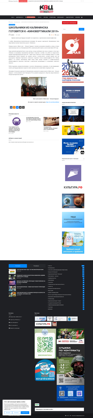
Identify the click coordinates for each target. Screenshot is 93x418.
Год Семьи (50, 307)
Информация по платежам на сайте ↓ (44, 409)
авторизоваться (30, 142)
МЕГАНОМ (50, 309)
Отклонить (16, 412)
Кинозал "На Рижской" (53, 271)
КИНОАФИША (51, 280)
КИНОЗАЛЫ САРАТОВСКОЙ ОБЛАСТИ (56, 296)
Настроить (8, 412)
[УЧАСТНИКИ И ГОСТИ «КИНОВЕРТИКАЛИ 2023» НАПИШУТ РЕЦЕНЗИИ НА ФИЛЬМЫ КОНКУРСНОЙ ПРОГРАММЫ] (16, 121)
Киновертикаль (17, 22)
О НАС (12, 17)
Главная (11, 22)
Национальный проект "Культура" (55, 274)
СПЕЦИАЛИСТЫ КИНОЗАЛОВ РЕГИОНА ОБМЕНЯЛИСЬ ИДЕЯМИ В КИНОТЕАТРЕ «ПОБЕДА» (45, 1)
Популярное (36, 265)
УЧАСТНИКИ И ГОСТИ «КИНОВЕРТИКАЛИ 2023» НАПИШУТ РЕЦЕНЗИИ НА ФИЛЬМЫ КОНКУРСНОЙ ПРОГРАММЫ (14, 129)
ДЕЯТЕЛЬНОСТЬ (19, 17)
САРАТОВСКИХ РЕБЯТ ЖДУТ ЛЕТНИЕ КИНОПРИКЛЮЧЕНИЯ (30, 269)
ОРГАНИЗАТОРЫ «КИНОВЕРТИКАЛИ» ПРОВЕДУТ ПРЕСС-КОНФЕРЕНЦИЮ (51, 128)
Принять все (25, 412)
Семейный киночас (52, 278)
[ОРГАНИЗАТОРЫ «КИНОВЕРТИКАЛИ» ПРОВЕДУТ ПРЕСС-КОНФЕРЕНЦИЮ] (51, 121)
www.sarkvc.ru (15, 325)
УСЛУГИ (39, 17)
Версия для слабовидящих (69, 22)
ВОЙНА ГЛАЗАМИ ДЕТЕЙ (53, 292)
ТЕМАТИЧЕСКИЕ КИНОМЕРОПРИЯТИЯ (55, 304)
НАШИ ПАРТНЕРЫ (70, 17)
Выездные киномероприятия (54, 288)
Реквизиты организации (14, 328)
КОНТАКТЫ (77, 17)
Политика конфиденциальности (78, 415)
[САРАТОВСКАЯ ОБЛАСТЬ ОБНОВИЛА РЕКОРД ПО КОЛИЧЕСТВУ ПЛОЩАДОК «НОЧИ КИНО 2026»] (12, 294)
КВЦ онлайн (50, 290)
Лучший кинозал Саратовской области (56, 284)
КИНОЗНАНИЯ (60, 17)
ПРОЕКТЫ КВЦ (53, 17)
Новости (50, 265)
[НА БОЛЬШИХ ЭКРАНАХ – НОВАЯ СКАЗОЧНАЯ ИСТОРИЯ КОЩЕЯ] (12, 288)
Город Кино (50, 282)
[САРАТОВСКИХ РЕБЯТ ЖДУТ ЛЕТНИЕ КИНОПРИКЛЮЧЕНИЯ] (12, 271)
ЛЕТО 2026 (46, 17)
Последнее (17, 265)
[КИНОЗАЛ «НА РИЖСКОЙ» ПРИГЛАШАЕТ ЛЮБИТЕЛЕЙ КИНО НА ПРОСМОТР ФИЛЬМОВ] (12, 282)
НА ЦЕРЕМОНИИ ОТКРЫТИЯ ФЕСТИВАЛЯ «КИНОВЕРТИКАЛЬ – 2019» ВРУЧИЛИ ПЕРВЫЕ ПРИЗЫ (33, 119)
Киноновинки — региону (53, 276)
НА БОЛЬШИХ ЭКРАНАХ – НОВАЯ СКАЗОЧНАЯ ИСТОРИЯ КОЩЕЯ (31, 286)
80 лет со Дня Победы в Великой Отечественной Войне (59, 294)
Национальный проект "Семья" (54, 300)
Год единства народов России (54, 302)
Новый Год (50, 286)
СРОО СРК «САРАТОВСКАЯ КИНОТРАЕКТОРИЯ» (58, 269)
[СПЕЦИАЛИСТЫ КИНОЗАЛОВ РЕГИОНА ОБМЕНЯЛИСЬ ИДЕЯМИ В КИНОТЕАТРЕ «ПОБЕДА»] (12, 277)
